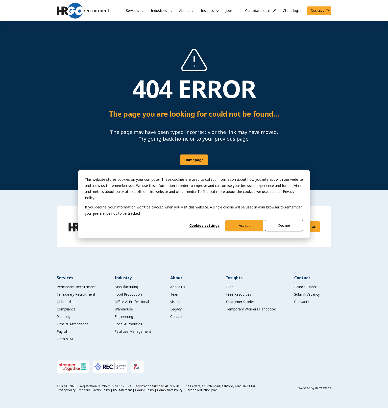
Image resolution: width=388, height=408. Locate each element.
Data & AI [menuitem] (65, 338)
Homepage (194, 159)
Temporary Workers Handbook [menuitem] (251, 309)
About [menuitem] (176, 277)
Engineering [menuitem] (124, 316)
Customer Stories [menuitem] (240, 301)
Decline (284, 225)
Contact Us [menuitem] (303, 301)
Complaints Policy (169, 390)
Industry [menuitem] (123, 277)
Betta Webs (323, 388)
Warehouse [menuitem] (124, 309)
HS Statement (122, 390)
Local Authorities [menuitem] (128, 324)
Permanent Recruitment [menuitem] (76, 286)
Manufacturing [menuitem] (126, 286)
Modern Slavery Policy (94, 390)
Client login (292, 10)
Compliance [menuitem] (66, 309)
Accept (244, 225)
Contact (317, 10)
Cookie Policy (144, 390)
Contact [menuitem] (302, 277)
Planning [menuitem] (63, 316)
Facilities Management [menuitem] (133, 331)
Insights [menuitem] (234, 277)
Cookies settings (204, 225)
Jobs (232, 10)
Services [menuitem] (65, 277)
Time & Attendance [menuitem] (72, 324)
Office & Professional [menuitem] (132, 301)
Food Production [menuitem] (128, 294)
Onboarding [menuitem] (66, 301)
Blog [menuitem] (230, 286)
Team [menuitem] (174, 294)
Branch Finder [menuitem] (305, 286)
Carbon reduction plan (202, 390)
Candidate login (261, 10)
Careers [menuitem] (176, 316)
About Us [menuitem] (177, 286)
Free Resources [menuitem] (238, 294)
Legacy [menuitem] (176, 309)
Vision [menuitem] (175, 301)
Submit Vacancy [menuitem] (307, 294)
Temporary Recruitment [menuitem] (76, 294)
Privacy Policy (66, 390)
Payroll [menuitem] (62, 331)
